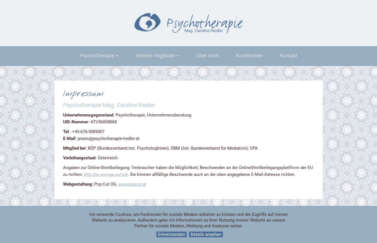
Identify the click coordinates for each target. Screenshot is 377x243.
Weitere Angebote (157, 56)
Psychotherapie (99, 56)
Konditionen (249, 56)
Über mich (207, 56)
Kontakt (289, 56)
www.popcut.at (132, 184)
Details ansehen (206, 234)
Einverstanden (171, 234)
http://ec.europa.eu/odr (106, 174)
